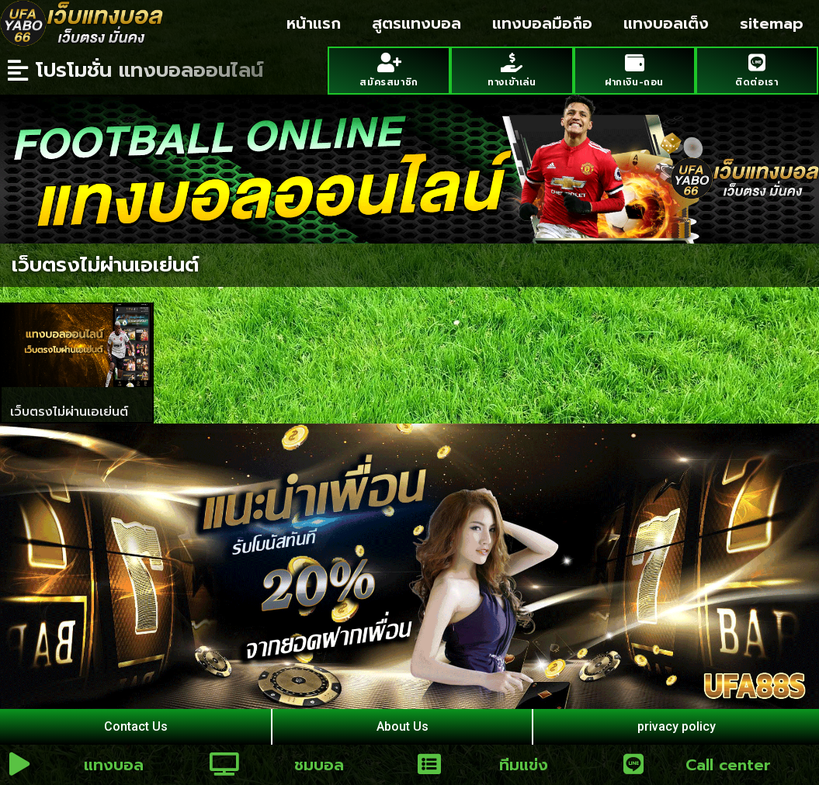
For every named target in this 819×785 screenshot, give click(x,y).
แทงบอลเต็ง (666, 23)
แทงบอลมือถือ (542, 23)
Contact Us (136, 726)
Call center (728, 764)
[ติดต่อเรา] (756, 62)
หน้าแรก (313, 23)
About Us (403, 726)
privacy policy (676, 726)
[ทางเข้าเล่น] (512, 62)
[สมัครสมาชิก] (389, 62)
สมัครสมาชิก (388, 82)
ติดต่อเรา (756, 82)
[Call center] (633, 764)
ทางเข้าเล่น (512, 82)
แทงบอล (114, 764)
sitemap (771, 23)
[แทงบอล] (19, 764)
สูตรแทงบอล (416, 23)
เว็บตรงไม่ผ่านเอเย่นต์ (69, 412)
